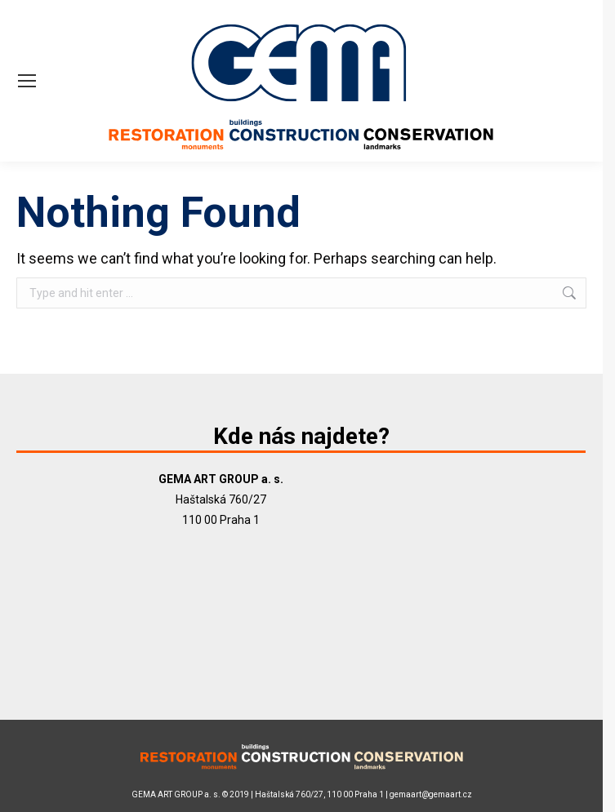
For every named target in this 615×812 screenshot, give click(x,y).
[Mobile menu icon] (27, 80)
